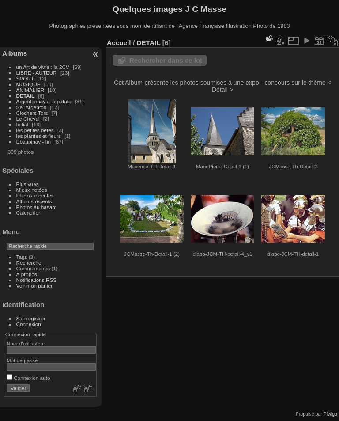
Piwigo (330, 414)
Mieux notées (31, 190)
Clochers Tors (32, 113)
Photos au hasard (36, 207)
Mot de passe (22, 360)
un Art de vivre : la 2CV (42, 67)
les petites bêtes (35, 130)
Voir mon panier (34, 285)
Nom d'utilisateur (26, 343)
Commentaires (33, 268)
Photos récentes (35, 195)
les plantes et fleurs (38, 136)
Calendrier (28, 213)
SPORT (25, 78)
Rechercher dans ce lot (165, 60)
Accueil (119, 42)
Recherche (28, 262)
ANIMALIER (30, 90)
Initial (22, 124)
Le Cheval (28, 118)
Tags (21, 257)
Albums (14, 53)
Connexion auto (28, 378)
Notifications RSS (36, 280)
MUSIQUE (28, 84)
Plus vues (27, 184)
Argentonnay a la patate (44, 101)
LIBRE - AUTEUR (36, 73)
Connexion (28, 324)
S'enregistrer (30, 318)
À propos (26, 274)
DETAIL (25, 96)
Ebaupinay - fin (33, 141)
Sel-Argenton (31, 107)
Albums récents (34, 201)
